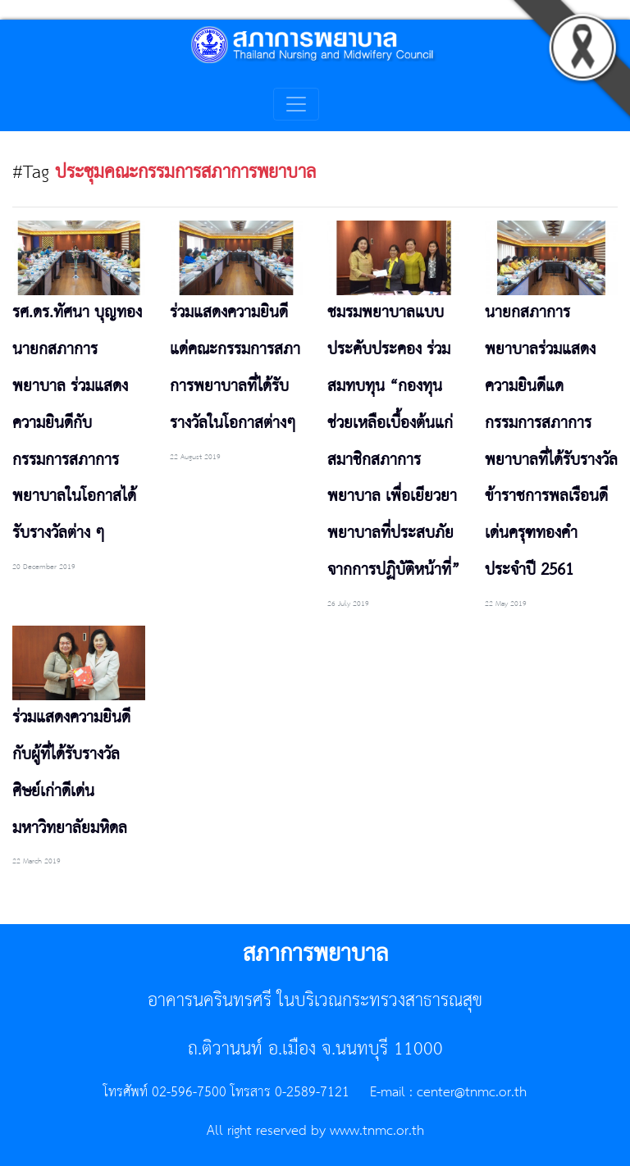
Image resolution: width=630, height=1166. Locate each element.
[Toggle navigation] (296, 104)
